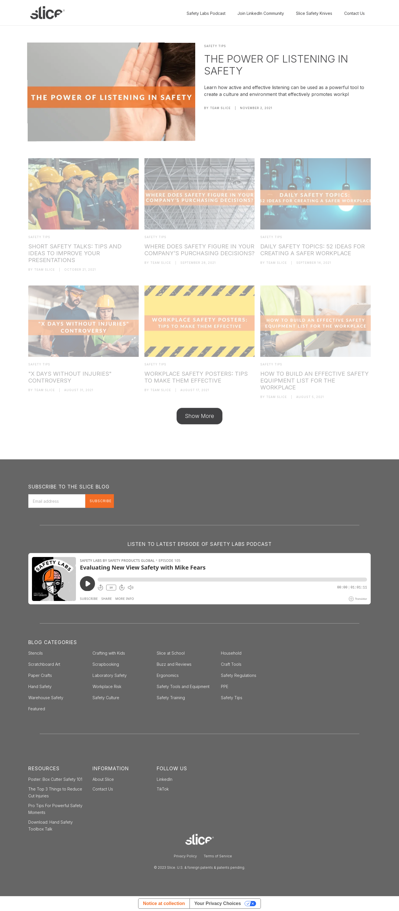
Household (231, 653)
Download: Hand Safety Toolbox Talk (50, 825)
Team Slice (220, 108)
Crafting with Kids (108, 653)
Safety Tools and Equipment (183, 686)
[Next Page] (199, 416)
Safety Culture (105, 697)
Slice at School (171, 653)
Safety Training (171, 697)
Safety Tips (215, 46)
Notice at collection (164, 903)
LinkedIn (164, 779)
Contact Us (102, 789)
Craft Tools (231, 664)
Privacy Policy (185, 856)
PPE (224, 686)
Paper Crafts (40, 675)
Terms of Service (218, 856)
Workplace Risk (106, 686)
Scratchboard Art (44, 664)
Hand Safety (40, 686)
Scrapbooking (105, 664)
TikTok (163, 789)
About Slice (103, 779)
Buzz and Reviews (174, 664)
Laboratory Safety (109, 675)
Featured (36, 708)
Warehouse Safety (45, 697)
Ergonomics (168, 675)
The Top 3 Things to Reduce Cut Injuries (55, 792)
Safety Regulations (238, 675)
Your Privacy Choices (217, 903)
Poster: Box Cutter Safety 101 (55, 779)
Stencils (35, 653)
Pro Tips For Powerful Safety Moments (55, 809)
